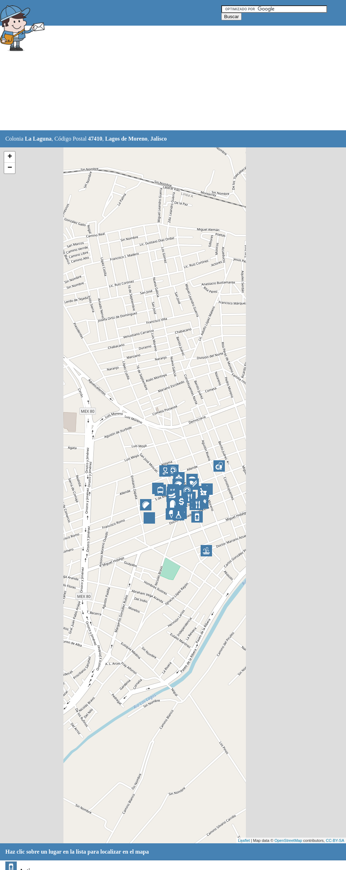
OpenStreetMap (288, 840)
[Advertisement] (178, 78)
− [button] (9, 168)
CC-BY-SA (335, 840)
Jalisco (158, 139)
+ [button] (9, 157)
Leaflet (244, 840)
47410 (95, 139)
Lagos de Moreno (126, 139)
